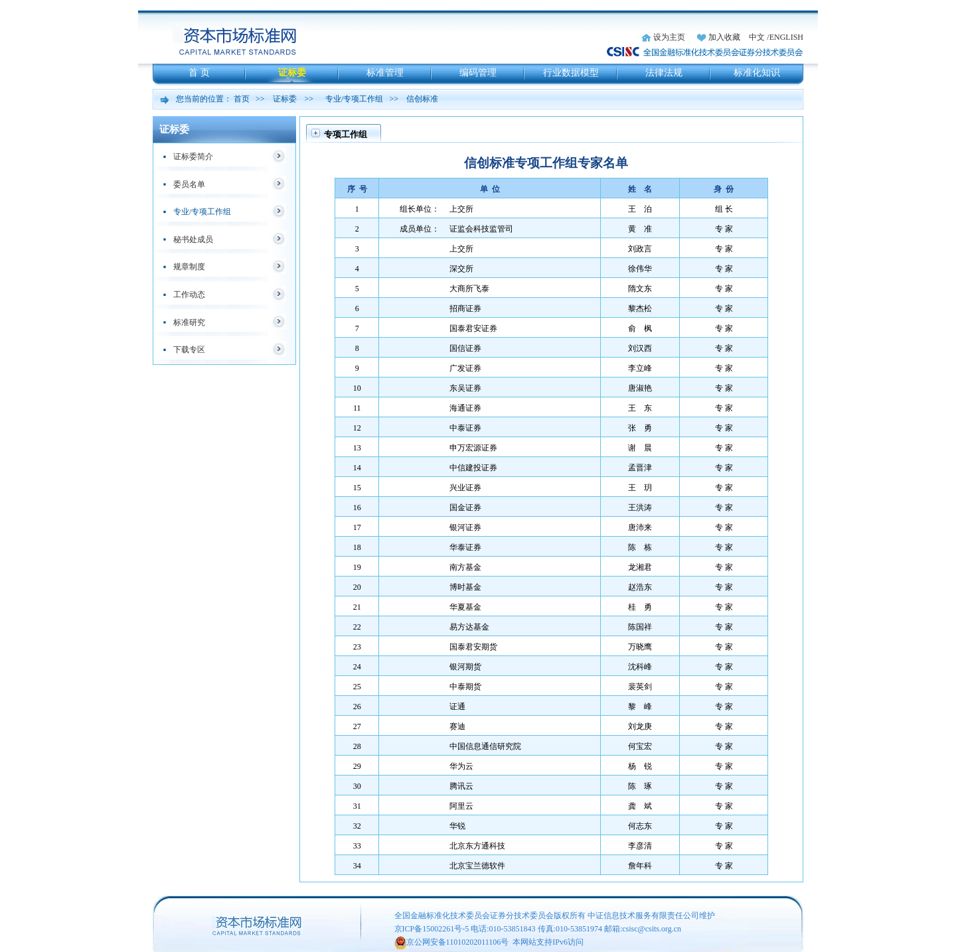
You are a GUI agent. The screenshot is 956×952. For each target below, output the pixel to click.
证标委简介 (193, 156)
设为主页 (669, 37)
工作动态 (189, 294)
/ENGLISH (785, 37)
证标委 (292, 73)
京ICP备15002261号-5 (431, 928)
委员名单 (189, 184)
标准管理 (385, 73)
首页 (242, 98)
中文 (757, 37)
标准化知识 (757, 73)
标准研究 (189, 322)
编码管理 (478, 73)
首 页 (199, 73)
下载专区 (189, 349)
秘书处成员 (193, 239)
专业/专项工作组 (354, 98)
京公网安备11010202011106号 (457, 942)
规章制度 (189, 266)
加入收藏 (724, 37)
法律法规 (663, 73)
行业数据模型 (571, 73)
